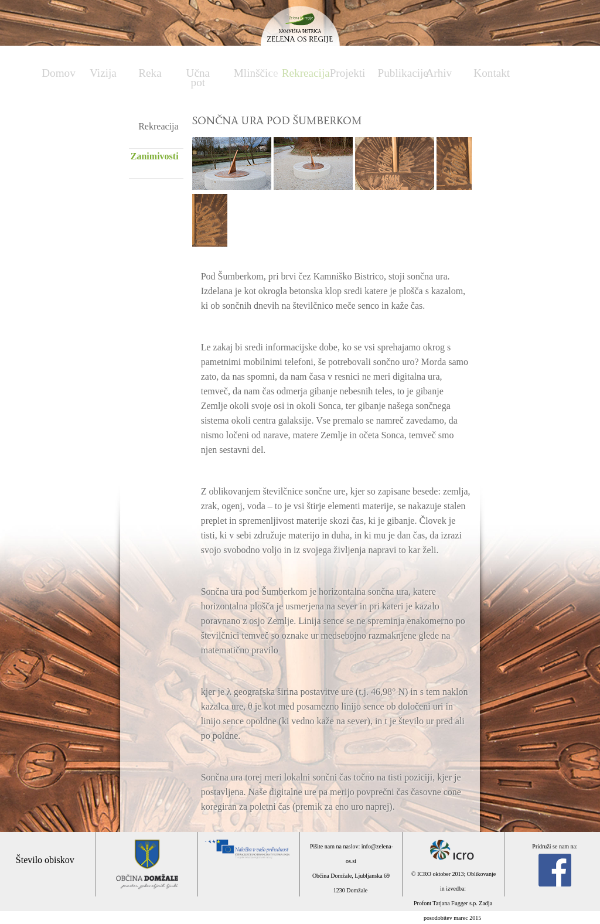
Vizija (103, 73)
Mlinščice (252, 73)
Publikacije (396, 73)
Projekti (348, 73)
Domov (59, 73)
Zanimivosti (155, 156)
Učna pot (198, 77)
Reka (149, 73)
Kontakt (491, 73)
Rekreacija (300, 73)
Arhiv (438, 73)
